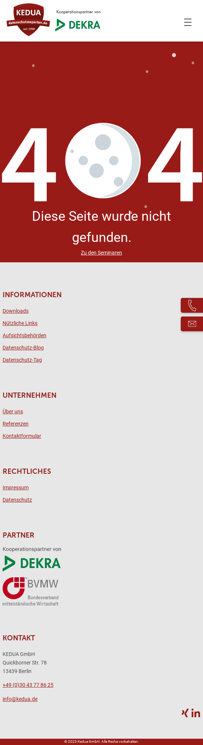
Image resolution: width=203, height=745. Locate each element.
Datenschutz (17, 500)
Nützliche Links (20, 323)
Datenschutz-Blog (23, 348)
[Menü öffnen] (187, 22)
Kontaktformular (22, 436)
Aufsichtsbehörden (24, 335)
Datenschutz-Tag (22, 360)
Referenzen (16, 424)
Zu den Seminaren (101, 253)
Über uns (13, 411)
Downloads (16, 311)
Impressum (16, 488)
